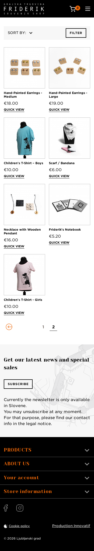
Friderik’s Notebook (65, 229)
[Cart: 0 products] (74, 9)
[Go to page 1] (43, 327)
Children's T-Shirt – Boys (23, 163)
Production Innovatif (71, 526)
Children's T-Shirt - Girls (23, 300)
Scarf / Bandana (61, 163)
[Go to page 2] (53, 327)
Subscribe (18, 384)
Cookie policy (19, 526)
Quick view (14, 109)
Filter (76, 33)
